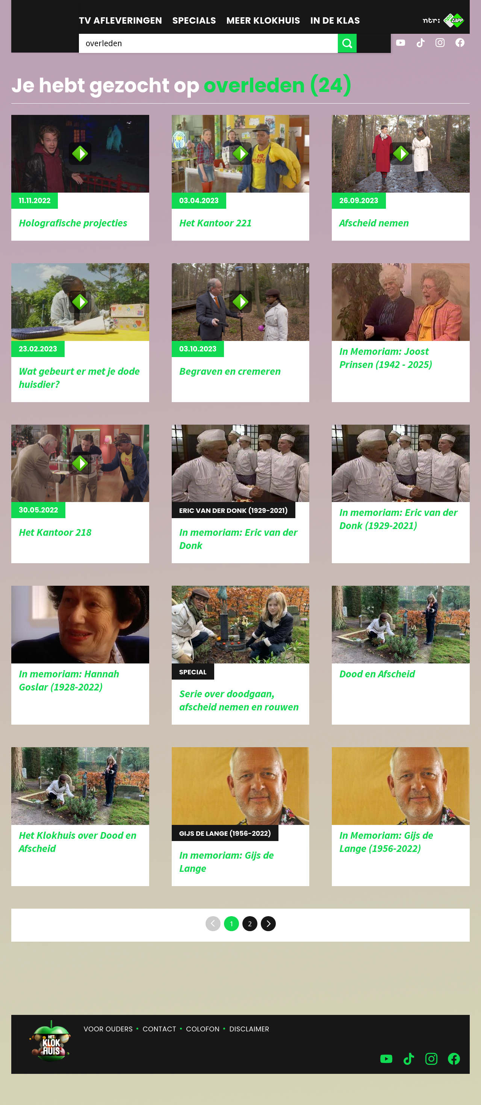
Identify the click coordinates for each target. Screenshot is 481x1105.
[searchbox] (225, 43)
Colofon (202, 1029)
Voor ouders (108, 1029)
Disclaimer (249, 1029)
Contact (159, 1029)
